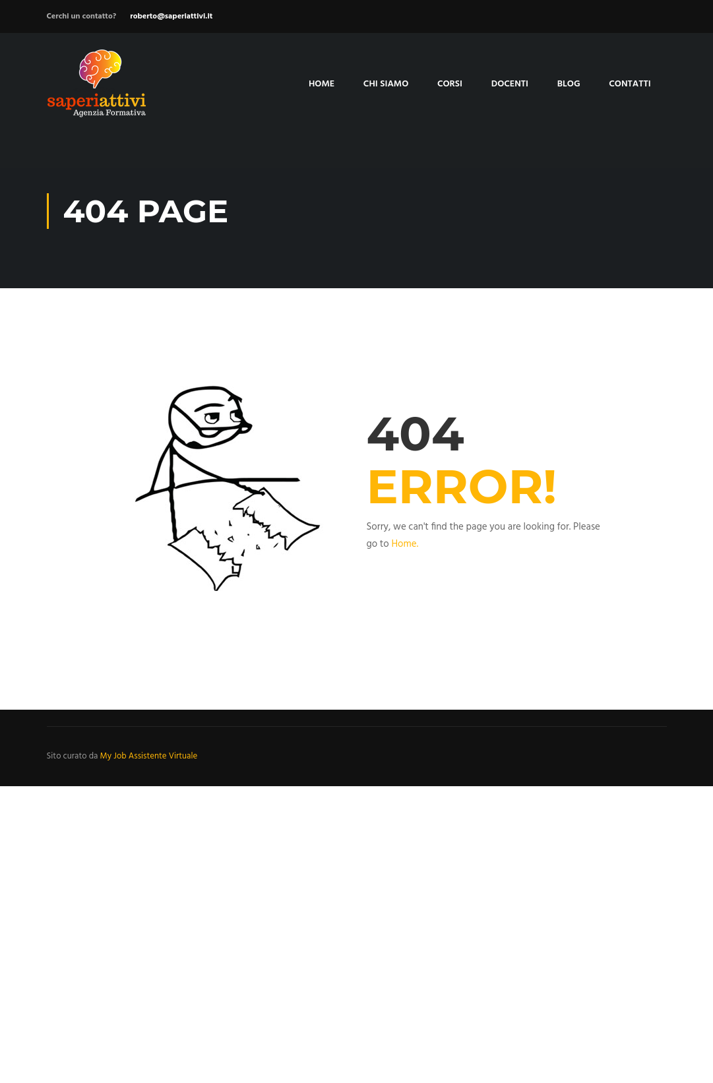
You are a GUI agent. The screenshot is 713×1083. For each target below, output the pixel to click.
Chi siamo (385, 84)
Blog (568, 84)
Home (321, 84)
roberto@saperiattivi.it (171, 16)
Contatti (630, 84)
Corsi (449, 84)
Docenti (509, 84)
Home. (404, 544)
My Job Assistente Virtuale (149, 756)
